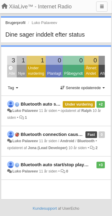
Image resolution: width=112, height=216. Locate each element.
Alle (12, 71)
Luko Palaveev (25, 111)
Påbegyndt (73, 73)
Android (67, 141)
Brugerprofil (15, 22)
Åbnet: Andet (91, 71)
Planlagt (54, 73)
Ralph (86, 111)
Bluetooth (86, 141)
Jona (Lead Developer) (47, 148)
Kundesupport (45, 208)
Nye (21, 73)
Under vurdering (36, 71)
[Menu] (102, 7)
